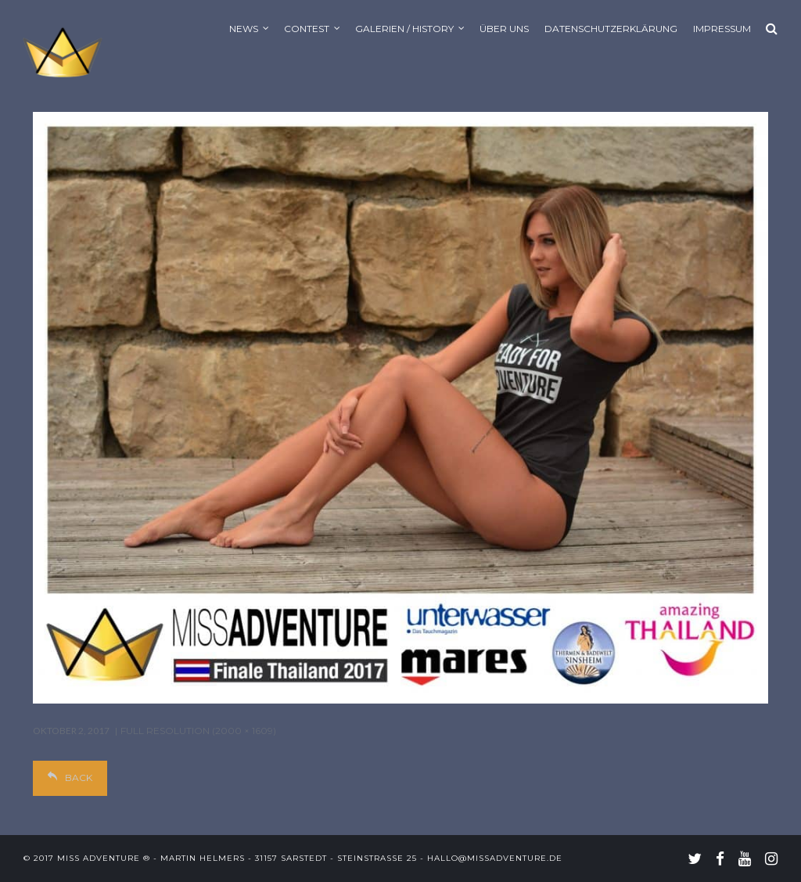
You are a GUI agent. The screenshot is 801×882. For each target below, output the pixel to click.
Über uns (504, 28)
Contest (306, 28)
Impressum (722, 28)
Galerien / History (404, 28)
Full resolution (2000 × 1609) (198, 730)
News (243, 28)
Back (70, 777)
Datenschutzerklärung (610, 28)
